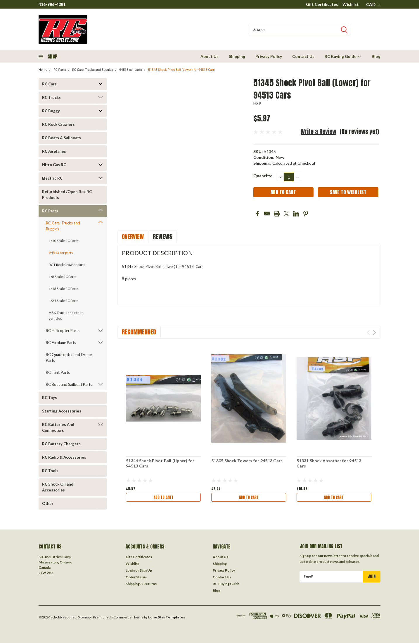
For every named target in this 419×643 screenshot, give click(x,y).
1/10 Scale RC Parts (64, 240)
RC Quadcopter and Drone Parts (69, 357)
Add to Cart (163, 497)
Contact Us (303, 56)
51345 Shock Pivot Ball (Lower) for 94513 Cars (181, 70)
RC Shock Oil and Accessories (57, 487)
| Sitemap (83, 619)
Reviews (162, 236)
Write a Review (318, 131)
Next (374, 332)
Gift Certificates (322, 4)
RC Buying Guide (343, 56)
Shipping (237, 56)
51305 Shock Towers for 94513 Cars (247, 460)
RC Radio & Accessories (64, 457)
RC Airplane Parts (61, 342)
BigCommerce (119, 619)
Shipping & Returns (141, 585)
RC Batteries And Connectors (58, 427)
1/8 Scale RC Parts (63, 276)
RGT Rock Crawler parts (67, 264)
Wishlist (350, 4)
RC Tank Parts (58, 372)
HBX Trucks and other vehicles (66, 315)
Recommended (139, 331)
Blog (376, 56)
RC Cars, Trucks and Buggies (92, 70)
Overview (133, 236)
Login (130, 572)
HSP (257, 103)
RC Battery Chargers (61, 443)
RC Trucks (51, 97)
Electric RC (52, 178)
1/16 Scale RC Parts (64, 288)
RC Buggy (51, 111)
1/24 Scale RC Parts (64, 300)
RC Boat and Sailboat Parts (69, 384)
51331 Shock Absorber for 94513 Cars (329, 463)
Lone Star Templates (166, 619)
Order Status (136, 579)
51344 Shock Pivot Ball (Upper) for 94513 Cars (160, 463)
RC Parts (59, 70)
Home (43, 70)
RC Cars (49, 84)
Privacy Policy (268, 56)
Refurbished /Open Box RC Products (67, 194)
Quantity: (262, 175)
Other (47, 503)
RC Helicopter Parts (62, 330)
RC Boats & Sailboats (61, 137)
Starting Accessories (61, 411)
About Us (209, 56)
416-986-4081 (52, 4)
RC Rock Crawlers (58, 124)
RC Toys (49, 397)
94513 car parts (130, 70)
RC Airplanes (54, 151)
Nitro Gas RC (54, 164)
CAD (373, 4)
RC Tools (50, 470)
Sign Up (146, 572)
